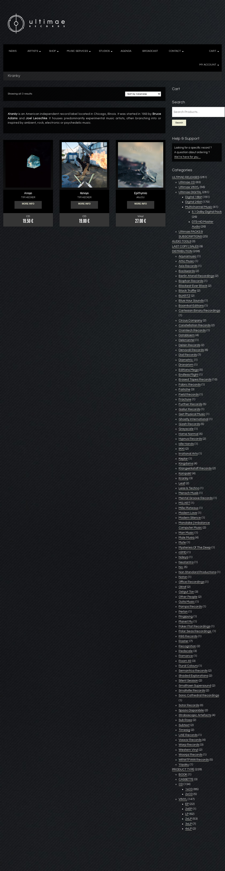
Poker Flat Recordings (194, 626)
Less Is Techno (189, 488)
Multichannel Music (198, 206)
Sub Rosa (185, 720)
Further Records (190, 404)
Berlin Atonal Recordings (196, 275)
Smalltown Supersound (195, 685)
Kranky (184, 478)
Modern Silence (190, 517)
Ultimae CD (187, 182)
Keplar (183, 458)
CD (181, 784)
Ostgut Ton (186, 591)
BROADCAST (150, 51)
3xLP (188, 823)
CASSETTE (186, 779)
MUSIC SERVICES (77, 51)
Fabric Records (190, 384)
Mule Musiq (186, 537)
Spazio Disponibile (191, 710)
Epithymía (140, 193)
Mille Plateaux (188, 508)
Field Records (189, 394)
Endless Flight (188, 374)
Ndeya (183, 557)
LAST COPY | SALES (185, 246)
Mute (182, 542)
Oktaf (182, 586)
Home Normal (188, 434)
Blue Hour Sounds (191, 300)
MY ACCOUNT (207, 64)
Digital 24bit (193, 201)
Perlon (183, 611)
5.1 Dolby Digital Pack (207, 211)
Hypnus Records (190, 438)
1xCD (189, 789)
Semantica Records (193, 670)
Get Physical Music (192, 414)
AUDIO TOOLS (181, 241)
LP (187, 813)
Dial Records (188, 354)
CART (212, 51)
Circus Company (190, 320)
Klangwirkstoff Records (195, 468)
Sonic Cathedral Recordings (199, 695)
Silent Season (188, 680)
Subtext (184, 725)
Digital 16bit (193, 197)
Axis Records (188, 266)
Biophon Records (191, 281)
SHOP (52, 51)
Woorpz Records (190, 754)
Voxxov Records (190, 739)
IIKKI (182, 448)
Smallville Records (192, 690)
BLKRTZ (184, 295)
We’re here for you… (187, 156)
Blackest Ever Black (193, 285)
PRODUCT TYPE (183, 769)
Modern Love (188, 512)
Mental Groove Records (196, 498)
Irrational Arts (188, 453)
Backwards (187, 271)
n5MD (183, 552)
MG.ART (184, 502)
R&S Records (188, 636)
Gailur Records (189, 409)
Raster (184, 641)
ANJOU (140, 197)
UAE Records (188, 735)
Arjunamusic (187, 256)
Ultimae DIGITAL (190, 192)
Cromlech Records (192, 330)
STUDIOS (104, 51)
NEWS (12, 51)
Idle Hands (186, 443)
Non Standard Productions (197, 572)
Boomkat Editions (191, 305)
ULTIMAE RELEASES (185, 177)
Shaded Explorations (193, 675)
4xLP (188, 828)
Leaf (182, 483)
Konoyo (84, 193)
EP (187, 804)
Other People (188, 596)
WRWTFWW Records (194, 759)
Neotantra (186, 562)
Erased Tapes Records (195, 379)
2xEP (188, 808)
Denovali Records (191, 350)
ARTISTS (32, 51)
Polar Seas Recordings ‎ (195, 631)
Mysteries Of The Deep (195, 547)
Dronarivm (186, 364)
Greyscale (186, 428)
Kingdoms (186, 463)
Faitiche (184, 389)
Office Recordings (191, 581)
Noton (183, 577)
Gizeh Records (189, 424)
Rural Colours (188, 665)
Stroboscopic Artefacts (195, 715)
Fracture (185, 399)
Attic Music (186, 261)
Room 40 (185, 661)
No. (181, 567)
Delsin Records (189, 345)
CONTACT (175, 51)
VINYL (183, 799)
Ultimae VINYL (189, 187)
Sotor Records (189, 705)
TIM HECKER (28, 197)
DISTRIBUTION (182, 251)
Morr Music (186, 532)
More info (28, 205)
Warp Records (189, 744)
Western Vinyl (188, 749)
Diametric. (186, 359)
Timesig (184, 729)
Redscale (186, 651)
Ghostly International (193, 419)
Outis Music (187, 601)
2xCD (189, 794)
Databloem (187, 335)
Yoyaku (184, 764)
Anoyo (28, 193)
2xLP (188, 818)
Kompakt (185, 473)
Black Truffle (187, 290)
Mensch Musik (188, 493)
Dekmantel (186, 340)
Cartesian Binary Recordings (199, 310)
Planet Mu (186, 621)
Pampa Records (190, 606)
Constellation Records (194, 325)
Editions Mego (189, 369)
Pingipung (186, 616)
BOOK (183, 774)
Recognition (187, 646)
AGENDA (126, 51)
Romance (186, 655)
